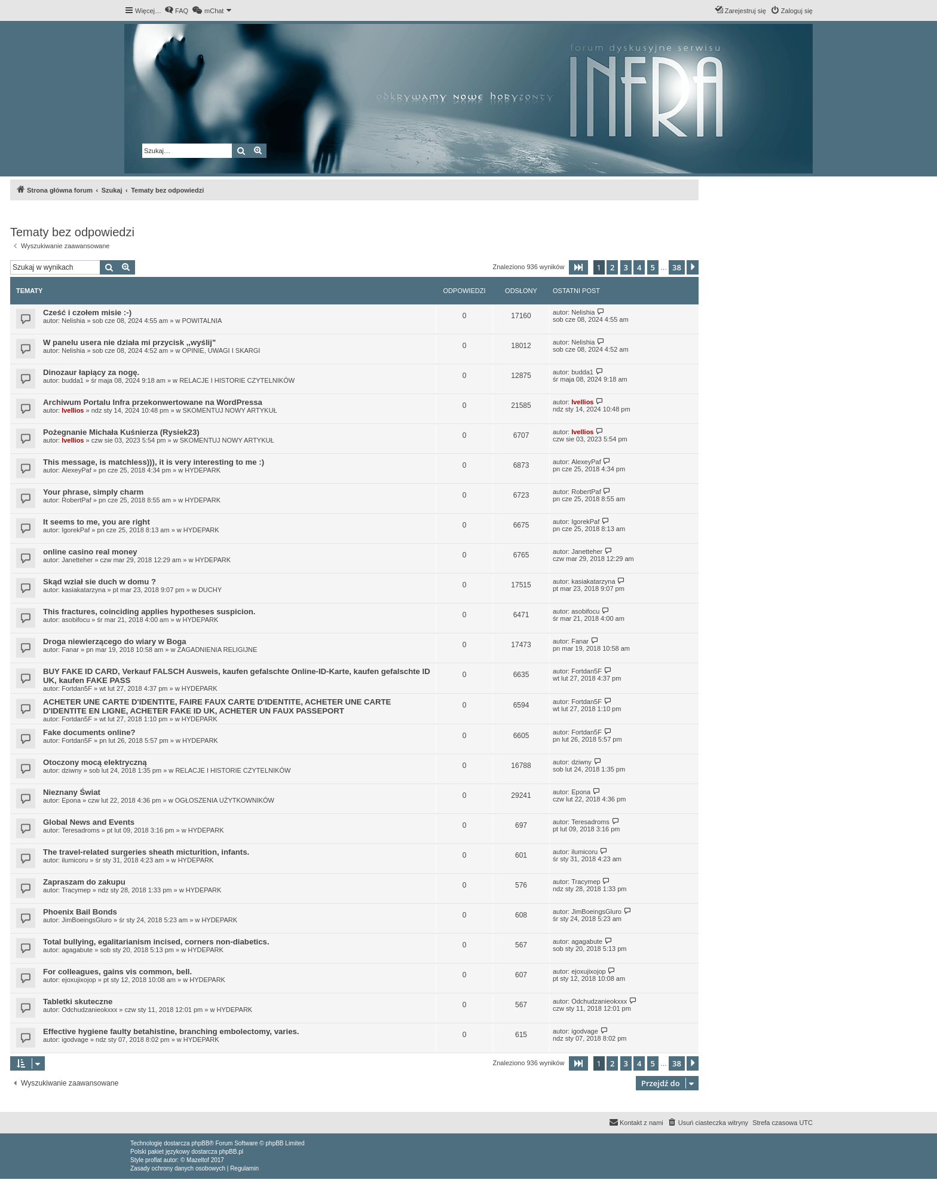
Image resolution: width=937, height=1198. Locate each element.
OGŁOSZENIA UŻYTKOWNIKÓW (224, 800)
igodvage (75, 1039)
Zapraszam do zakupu (84, 881)
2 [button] (612, 267)
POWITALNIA (202, 320)
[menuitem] (176, 11)
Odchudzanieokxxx (89, 1009)
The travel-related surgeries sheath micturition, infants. (146, 852)
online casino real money (90, 551)
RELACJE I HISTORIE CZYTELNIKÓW (237, 380)
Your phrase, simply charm (93, 491)
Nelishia (73, 320)
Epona (71, 800)
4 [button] (639, 267)
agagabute (77, 949)
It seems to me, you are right (96, 521)
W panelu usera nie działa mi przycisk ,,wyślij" (129, 342)
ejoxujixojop (79, 979)
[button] (578, 267)
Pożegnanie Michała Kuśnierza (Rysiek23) (121, 432)
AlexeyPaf (76, 470)
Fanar (70, 649)
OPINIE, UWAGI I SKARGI (221, 350)
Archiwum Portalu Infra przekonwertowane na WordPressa (152, 402)
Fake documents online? (89, 732)
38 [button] (676, 267)
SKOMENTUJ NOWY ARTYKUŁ (230, 410)
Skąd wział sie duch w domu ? (99, 581)
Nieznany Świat (71, 792)
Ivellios (73, 410)
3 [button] (626, 267)
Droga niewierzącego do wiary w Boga (114, 641)
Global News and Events (88, 822)
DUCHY (210, 589)
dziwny (72, 770)
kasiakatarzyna (83, 589)
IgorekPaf (76, 530)
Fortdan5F (77, 688)
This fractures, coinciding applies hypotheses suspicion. (149, 611)
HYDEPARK (203, 470)
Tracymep (76, 890)
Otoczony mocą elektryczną (95, 762)
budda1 (73, 380)
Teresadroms (81, 830)
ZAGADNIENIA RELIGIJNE (217, 649)
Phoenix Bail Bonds (80, 911)
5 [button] (653, 267)
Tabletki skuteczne (77, 1001)
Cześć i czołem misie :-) (87, 312)
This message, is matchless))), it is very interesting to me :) (153, 462)
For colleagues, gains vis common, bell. (117, 971)
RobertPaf (76, 500)
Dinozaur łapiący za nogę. (91, 372)
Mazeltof (197, 1160)
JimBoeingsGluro (87, 919)
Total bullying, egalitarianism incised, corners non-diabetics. (156, 941)
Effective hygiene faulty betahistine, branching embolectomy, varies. (171, 1031)
